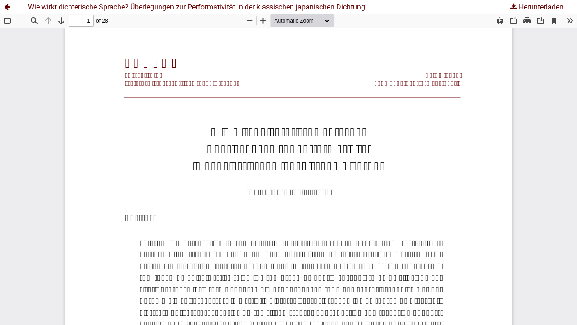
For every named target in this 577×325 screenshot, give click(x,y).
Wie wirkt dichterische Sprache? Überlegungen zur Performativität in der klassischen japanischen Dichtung (196, 7)
